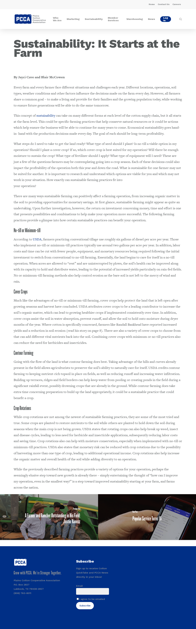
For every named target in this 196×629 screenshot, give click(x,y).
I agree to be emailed (92, 599)
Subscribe (84, 605)
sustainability (45, 115)
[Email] (92, 591)
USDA (37, 239)
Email (79, 585)
